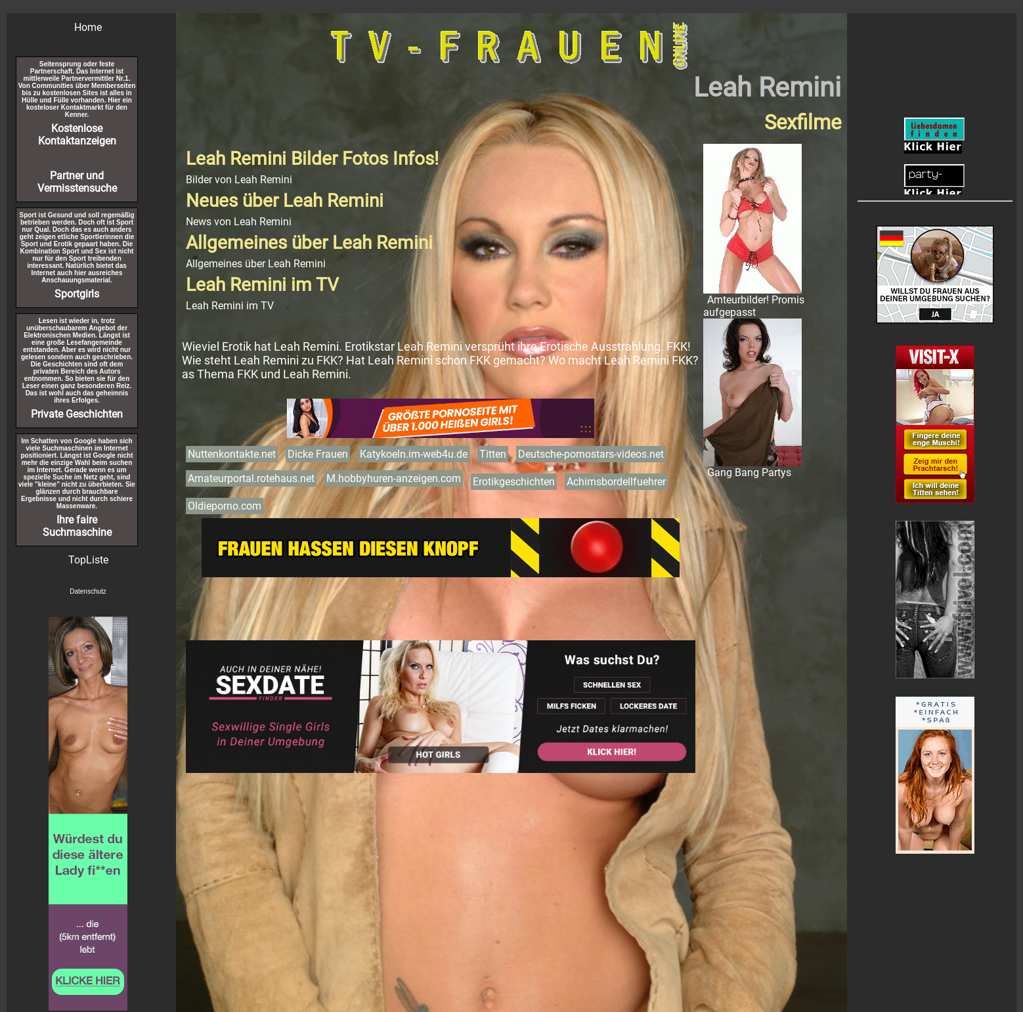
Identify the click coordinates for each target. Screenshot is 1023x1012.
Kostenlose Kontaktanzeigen (77, 134)
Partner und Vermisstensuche (77, 181)
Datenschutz (88, 591)
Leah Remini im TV (230, 305)
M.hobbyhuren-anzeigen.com (393, 478)
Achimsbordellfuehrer (616, 481)
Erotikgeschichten (514, 481)
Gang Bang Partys (749, 472)
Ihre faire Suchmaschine (77, 526)
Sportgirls (76, 294)
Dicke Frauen (318, 454)
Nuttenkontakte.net (232, 454)
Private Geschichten (77, 414)
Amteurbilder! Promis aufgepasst (753, 306)
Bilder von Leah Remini (239, 179)
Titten (492, 454)
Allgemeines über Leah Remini (256, 263)
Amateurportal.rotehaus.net (251, 478)
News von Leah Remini (239, 221)
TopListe (88, 560)
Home (88, 27)
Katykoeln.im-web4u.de (414, 454)
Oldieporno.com (224, 506)
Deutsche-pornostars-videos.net (591, 454)
